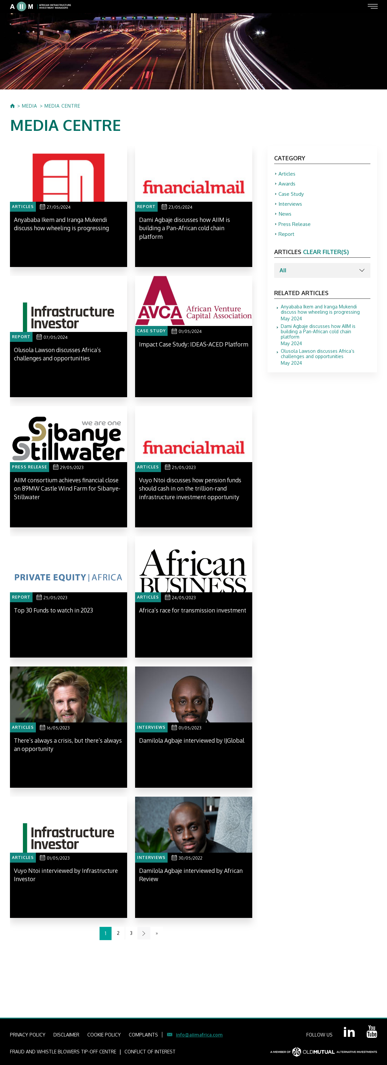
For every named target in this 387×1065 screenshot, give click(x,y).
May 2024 (325, 316)
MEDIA (29, 106)
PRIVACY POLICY (27, 1035)
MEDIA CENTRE (62, 106)
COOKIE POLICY (104, 1035)
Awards (287, 184)
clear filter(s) (326, 255)
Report (286, 237)
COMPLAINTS (143, 1035)
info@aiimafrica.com (199, 1035)
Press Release (295, 227)
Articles (287, 174)
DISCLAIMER (66, 1035)
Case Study (291, 195)
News (285, 216)
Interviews (291, 205)
